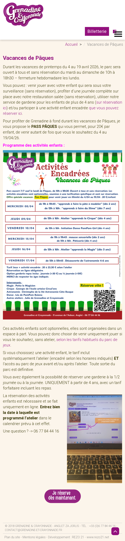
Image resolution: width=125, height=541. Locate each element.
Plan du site (12, 537)
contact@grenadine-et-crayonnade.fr (33, 530)
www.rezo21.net (98, 537)
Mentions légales (34, 537)
